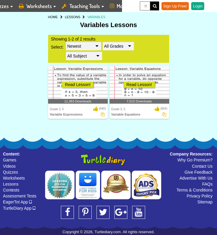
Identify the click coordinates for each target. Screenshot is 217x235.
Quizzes (10, 172)
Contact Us (202, 166)
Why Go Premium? (195, 160)
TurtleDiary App (19, 208)
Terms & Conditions (195, 190)
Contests (11, 190)
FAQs (207, 184)
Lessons (10, 184)
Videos (9, 166)
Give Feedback (199, 172)
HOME (53, 17)
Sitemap (205, 202)
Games (9, 160)
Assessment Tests (20, 196)
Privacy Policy (200, 196)
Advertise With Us (196, 178)
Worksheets (14, 178)
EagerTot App (17, 202)
